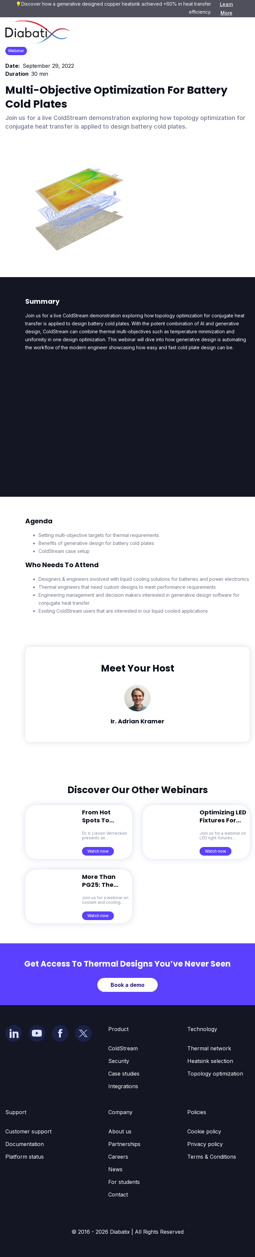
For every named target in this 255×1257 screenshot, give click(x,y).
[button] (240, 32)
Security (118, 1061)
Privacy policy (205, 1144)
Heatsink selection (210, 1061)
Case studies (123, 1073)
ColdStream (123, 1048)
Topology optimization (215, 1073)
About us (119, 1131)
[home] (37, 32)
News (115, 1169)
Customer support (28, 1131)
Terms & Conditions (211, 1156)
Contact (118, 1194)
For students (124, 1182)
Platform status (24, 1156)
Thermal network (209, 1048)
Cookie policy (204, 1131)
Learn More (226, 8)
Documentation (24, 1144)
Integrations (123, 1086)
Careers (118, 1156)
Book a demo (127, 985)
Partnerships (124, 1144)
